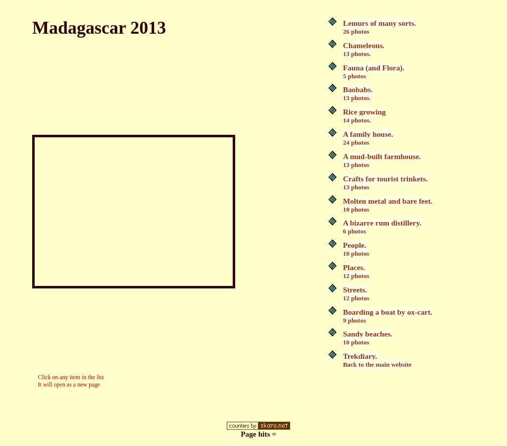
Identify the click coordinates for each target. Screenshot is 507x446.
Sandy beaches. (368, 338)
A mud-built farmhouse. (382, 160)
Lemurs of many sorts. (379, 27)
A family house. (368, 138)
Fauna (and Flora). (374, 71)
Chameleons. (364, 49)
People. (356, 249)
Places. (356, 271)
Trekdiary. (377, 360)
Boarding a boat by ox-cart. (387, 316)
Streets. (356, 293)
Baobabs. (358, 93)
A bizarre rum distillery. (382, 227)
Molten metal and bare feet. (388, 205)
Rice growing (364, 116)
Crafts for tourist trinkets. (385, 182)
